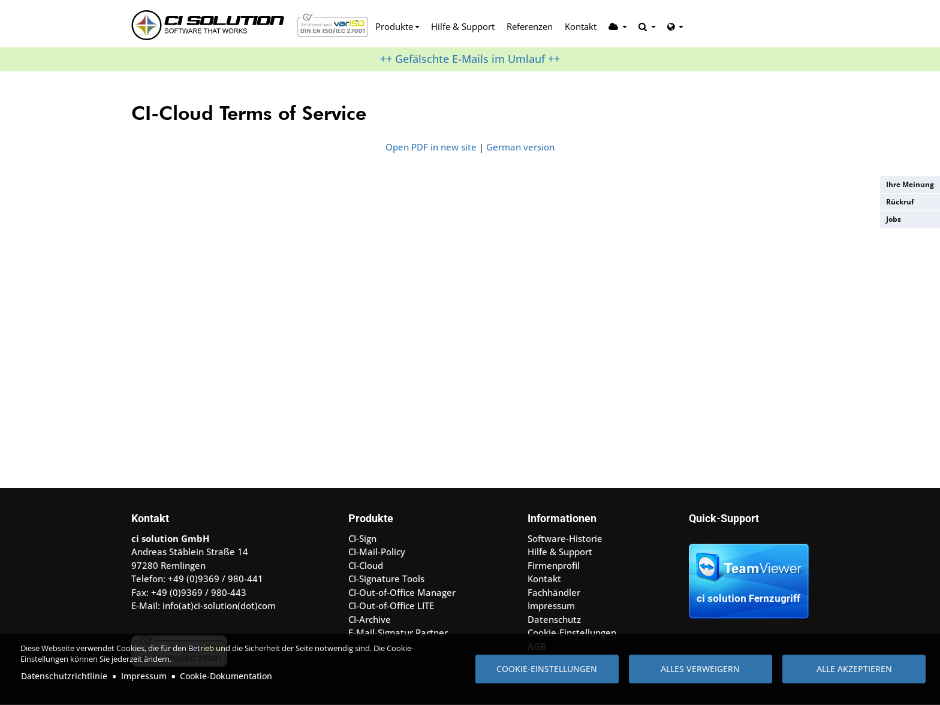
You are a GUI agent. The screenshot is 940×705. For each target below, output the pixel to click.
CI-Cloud (365, 565)
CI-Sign (362, 538)
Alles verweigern (700, 668)
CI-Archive (369, 619)
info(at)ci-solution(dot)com (219, 605)
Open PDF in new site (431, 147)
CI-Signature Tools (386, 579)
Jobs (893, 219)
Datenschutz (554, 619)
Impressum (144, 676)
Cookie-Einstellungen (546, 668)
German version (520, 147)
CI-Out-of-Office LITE (391, 605)
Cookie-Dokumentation (226, 676)
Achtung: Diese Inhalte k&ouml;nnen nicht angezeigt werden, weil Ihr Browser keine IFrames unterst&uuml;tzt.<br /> (470, 317)
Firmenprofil (554, 565)
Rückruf (900, 202)
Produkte (394, 26)
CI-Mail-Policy (376, 552)
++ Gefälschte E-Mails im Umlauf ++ (470, 59)
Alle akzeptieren (854, 668)
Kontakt (580, 26)
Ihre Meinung (910, 184)
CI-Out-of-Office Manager (402, 592)
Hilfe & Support (463, 26)
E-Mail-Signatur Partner (398, 632)
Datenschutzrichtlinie (64, 676)
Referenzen (530, 26)
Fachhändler (554, 592)
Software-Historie (565, 538)
